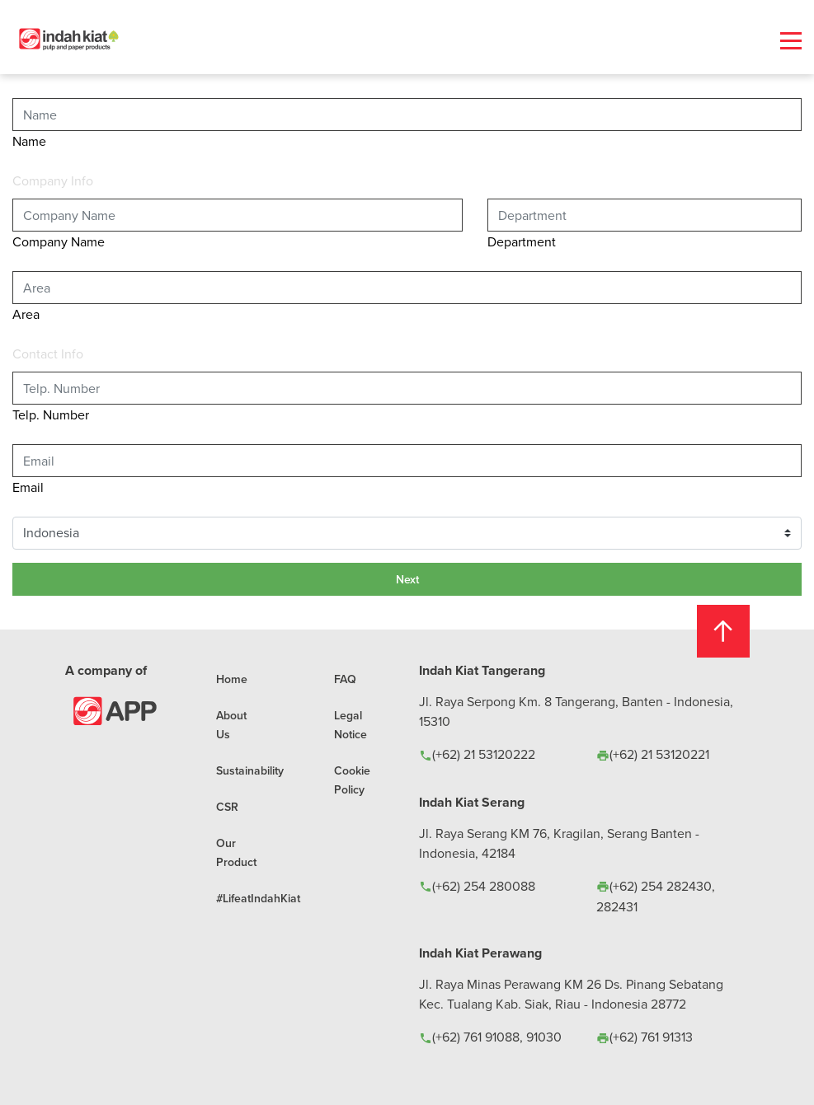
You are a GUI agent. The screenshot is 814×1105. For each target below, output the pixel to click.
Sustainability (250, 770)
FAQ (345, 679)
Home (231, 679)
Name (29, 141)
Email (28, 487)
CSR (227, 806)
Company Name (58, 241)
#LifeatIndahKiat (258, 898)
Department (521, 241)
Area (26, 314)
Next (407, 579)
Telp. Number (50, 414)
